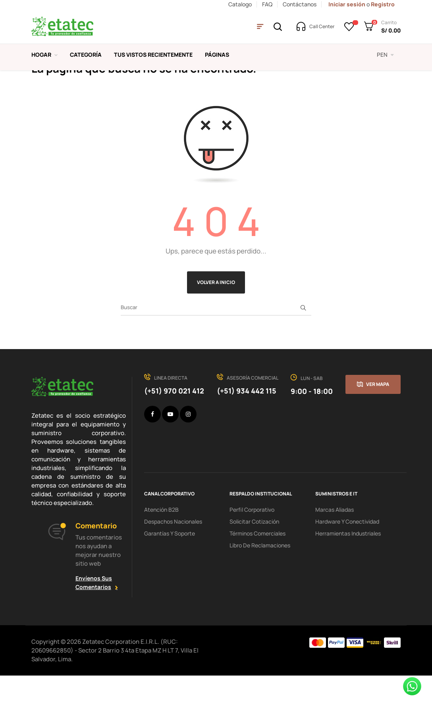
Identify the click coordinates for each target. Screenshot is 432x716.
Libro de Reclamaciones (260, 585)
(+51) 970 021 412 (174, 431)
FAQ (267, 4)
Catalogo (240, 4)
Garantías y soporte (169, 574)
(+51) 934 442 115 (246, 431)
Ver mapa (377, 424)
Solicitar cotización (254, 562)
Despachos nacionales (173, 562)
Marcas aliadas (334, 550)
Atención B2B (161, 550)
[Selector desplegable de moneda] (385, 54)
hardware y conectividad (347, 562)
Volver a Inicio (216, 322)
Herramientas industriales (348, 574)
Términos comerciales (257, 574)
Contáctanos (299, 4)
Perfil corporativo (252, 550)
